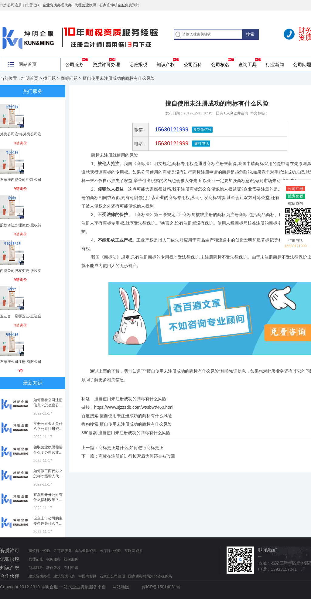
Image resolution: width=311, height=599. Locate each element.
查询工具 (247, 64)
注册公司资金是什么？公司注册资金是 (48, 428)
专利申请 (71, 568)
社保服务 (71, 559)
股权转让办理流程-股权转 (20, 225)
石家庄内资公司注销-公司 (20, 180)
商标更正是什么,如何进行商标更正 (130, 447)
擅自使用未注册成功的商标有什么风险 (136, 415)
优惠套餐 (295, 196)
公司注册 (295, 188)
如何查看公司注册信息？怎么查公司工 (48, 405)
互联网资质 (134, 551)
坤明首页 (29, 78)
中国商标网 (87, 576)
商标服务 (36, 568)
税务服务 (53, 559)
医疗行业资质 (110, 551)
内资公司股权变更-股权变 (20, 271)
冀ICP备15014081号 (161, 586)
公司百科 (193, 64)
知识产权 (165, 64)
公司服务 (74, 64)
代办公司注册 (11, 5)
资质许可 (9, 550)
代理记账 (36, 559)
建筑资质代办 (64, 576)
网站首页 (28, 64)
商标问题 (69, 78)
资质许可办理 (106, 64)
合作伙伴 (9, 576)
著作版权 (53, 568)
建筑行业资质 (39, 551)
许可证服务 (62, 551)
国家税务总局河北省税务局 (150, 576)
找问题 (49, 78)
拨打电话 (201, 143)
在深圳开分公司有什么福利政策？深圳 (48, 499)
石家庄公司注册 (112, 576)
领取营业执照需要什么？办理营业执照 (48, 452)
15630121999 (170, 143)
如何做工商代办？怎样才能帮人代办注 (48, 476)
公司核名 (220, 64)
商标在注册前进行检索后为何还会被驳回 (136, 456)
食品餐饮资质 (86, 551)
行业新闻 (275, 64)
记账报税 (138, 64)
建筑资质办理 (39, 576)
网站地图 (120, 586)
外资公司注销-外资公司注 (20, 134)
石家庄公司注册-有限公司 (20, 362)
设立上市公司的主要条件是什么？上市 (48, 523)
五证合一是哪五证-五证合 (20, 316)
